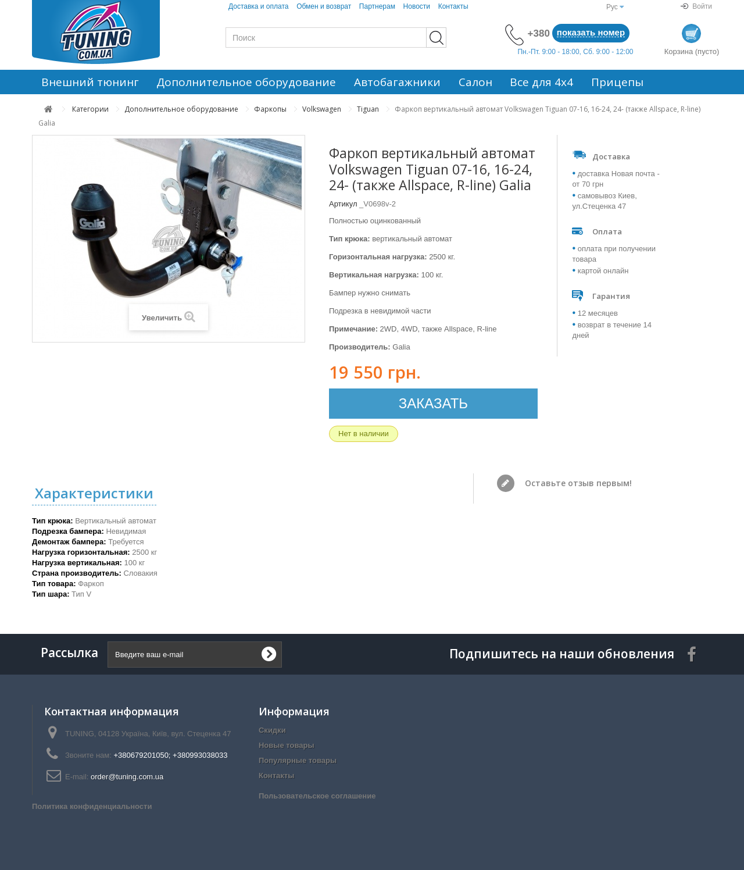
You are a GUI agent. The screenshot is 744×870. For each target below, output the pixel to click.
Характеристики (94, 492)
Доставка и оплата (258, 6)
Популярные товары (298, 760)
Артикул (343, 203)
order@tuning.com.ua (127, 776)
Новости (416, 6)
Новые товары (286, 745)
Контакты (453, 6)
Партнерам (377, 6)
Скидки (272, 730)
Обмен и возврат (323, 6)
